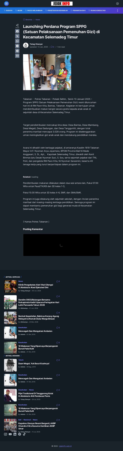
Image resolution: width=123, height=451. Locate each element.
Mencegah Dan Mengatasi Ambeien (35, 331)
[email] (17, 56)
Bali (19, 420)
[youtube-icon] (10, 434)
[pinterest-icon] (19, 434)
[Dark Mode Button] (117, 3)
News (20, 281)
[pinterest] (17, 51)
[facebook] (17, 31)
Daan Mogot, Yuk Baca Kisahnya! (33, 363)
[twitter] (17, 36)
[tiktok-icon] (24, 434)
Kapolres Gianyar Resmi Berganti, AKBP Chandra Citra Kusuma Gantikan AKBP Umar (37, 426)
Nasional (27, 420)
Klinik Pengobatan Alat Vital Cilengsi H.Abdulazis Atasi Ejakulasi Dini (35, 286)
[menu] (6, 3)
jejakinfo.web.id (65, 446)
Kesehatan (22, 327)
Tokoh (21, 360)
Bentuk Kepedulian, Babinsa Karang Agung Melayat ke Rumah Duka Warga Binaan (38, 317)
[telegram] (17, 46)
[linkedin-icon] (14, 434)
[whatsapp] (17, 41)
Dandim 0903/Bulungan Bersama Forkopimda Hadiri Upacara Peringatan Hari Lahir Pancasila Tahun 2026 (38, 302)
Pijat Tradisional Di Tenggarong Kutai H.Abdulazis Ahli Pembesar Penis (35, 394)
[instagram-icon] (5, 434)
